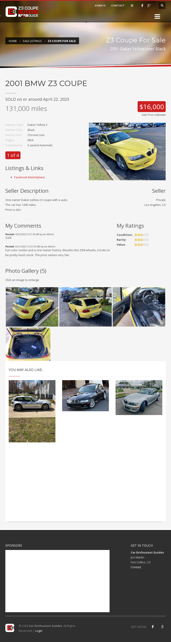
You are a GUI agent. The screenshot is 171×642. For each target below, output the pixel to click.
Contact (136, 567)
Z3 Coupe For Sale (62, 41)
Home (13, 41)
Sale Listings (32, 41)
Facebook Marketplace (29, 177)
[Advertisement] (85, 486)
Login (39, 631)
